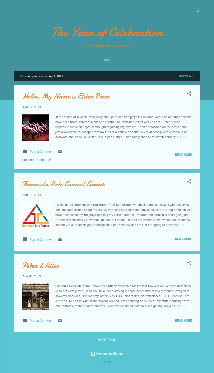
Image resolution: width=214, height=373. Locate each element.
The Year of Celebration (107, 32)
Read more (183, 155)
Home (107, 60)
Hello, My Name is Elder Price (66, 96)
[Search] (197, 11)
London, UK (44, 160)
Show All (186, 76)
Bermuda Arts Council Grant (63, 184)
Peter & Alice (40, 265)
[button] (189, 94)
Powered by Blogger (107, 354)
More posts (107, 340)
